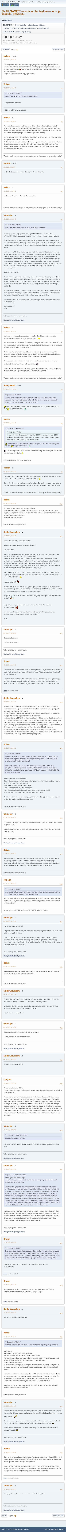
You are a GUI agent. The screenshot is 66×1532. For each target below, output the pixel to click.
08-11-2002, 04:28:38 (10, 994)
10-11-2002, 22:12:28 (10, 1083)
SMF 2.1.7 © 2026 (6, 1529)
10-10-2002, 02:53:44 (10, 167)
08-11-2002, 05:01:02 (10, 1059)
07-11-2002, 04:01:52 (10, 883)
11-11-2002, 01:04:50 (10, 1129)
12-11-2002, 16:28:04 (10, 1452)
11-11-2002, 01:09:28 (10, 1169)
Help (46, 1529)
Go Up (4, 1516)
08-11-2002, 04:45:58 (10, 1027)
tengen (7, 419)
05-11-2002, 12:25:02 (10, 665)
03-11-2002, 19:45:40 (10, 423)
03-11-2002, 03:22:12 (10, 331)
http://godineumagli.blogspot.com (14, 320)
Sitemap (26, 1529)
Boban (7, 84)
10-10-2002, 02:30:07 (10, 121)
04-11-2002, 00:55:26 (10, 503)
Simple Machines (18, 1529)
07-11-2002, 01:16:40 (10, 817)
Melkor (7, 118)
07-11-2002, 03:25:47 (10, 853)
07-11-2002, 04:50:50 (10, 966)
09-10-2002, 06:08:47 (10, 60)
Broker (7, 661)
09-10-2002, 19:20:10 (10, 88)
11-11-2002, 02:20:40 (10, 1312)
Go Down (5, 49)
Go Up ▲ (62, 1529)
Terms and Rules (53, 1529)
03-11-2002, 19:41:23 (10, 389)
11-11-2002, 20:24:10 (10, 1406)
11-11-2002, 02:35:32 (10, 1336)
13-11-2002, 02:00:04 (10, 1489)
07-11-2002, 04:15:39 (10, 921)
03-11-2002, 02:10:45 (10, 219)
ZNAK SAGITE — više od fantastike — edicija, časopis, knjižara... (31, 12)
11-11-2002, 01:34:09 (10, 1242)
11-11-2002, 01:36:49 (10, 1284)
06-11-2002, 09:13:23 (10, 702)
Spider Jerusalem (12, 532)
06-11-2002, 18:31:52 (10, 748)
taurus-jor (8, 215)
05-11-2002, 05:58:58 (10, 633)
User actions (58, 49)
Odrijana (7, 1079)
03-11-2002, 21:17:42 (10, 471)
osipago (7, 880)
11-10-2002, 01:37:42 (10, 191)
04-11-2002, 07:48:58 (10, 536)
